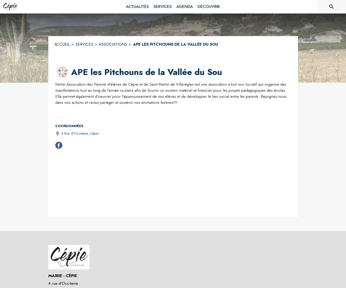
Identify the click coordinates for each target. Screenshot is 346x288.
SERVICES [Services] (84, 44)
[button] (62, 72)
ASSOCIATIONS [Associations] (113, 44)
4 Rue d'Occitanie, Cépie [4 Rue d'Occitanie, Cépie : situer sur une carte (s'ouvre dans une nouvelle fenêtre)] (80, 133)
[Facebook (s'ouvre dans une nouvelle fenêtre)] (58, 146)
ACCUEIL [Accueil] (62, 44)
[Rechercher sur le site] (332, 7)
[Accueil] (10, 6)
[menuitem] (137, 7)
